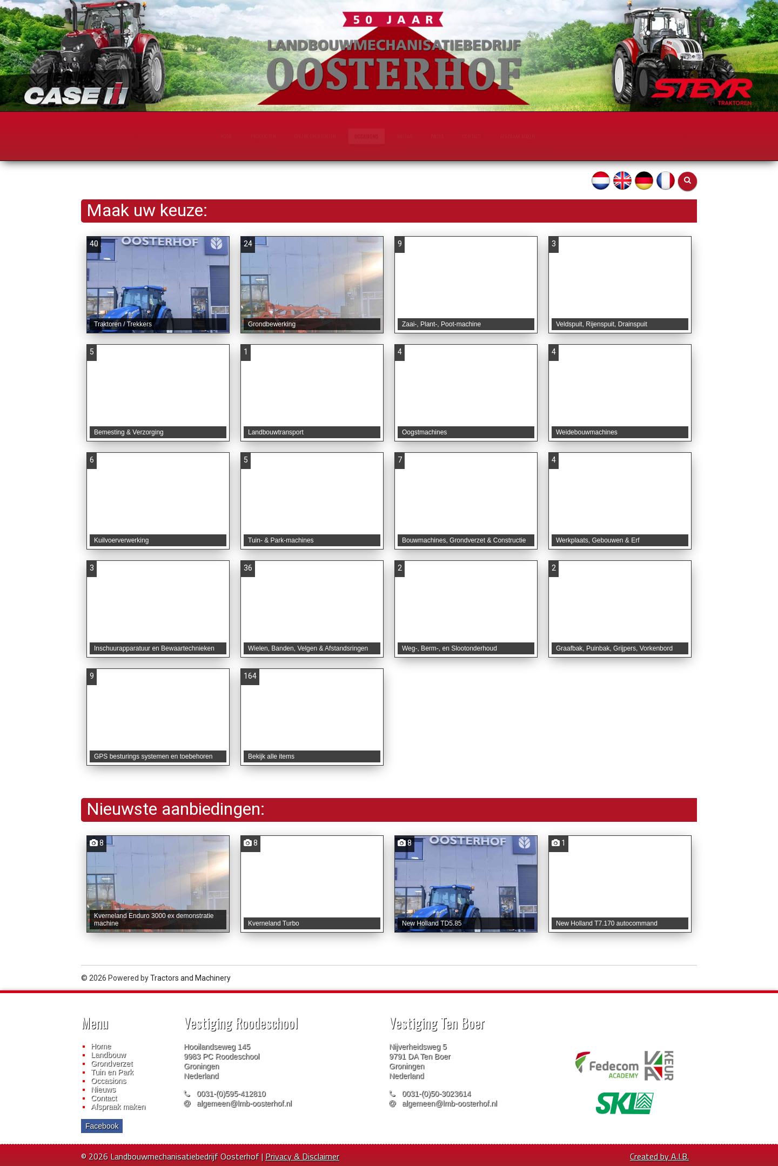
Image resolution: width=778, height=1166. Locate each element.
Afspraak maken (118, 1106)
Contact (104, 1098)
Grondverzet (111, 1063)
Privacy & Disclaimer (302, 1156)
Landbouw (108, 1054)
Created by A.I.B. (659, 1156)
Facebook (101, 1126)
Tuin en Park (112, 1072)
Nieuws (103, 1089)
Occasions (108, 1080)
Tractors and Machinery (190, 978)
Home (101, 1046)
